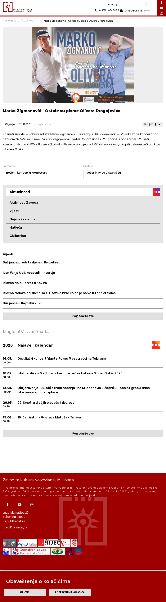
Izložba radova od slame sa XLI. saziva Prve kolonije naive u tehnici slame (60, 293)
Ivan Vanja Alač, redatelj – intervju (29, 273)
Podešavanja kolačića (70, 592)
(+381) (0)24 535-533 (99, 11)
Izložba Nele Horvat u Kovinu (25, 283)
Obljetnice (18, 236)
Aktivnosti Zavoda (24, 202)
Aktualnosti (28, 21)
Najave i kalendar (23, 219)
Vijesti (14, 211)
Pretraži (143, 5)
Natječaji (16, 227)
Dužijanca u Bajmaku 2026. (23, 303)
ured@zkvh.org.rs (15, 527)
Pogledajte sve (83, 316)
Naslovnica (9, 21)
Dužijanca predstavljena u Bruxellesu (32, 262)
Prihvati (25, 592)
